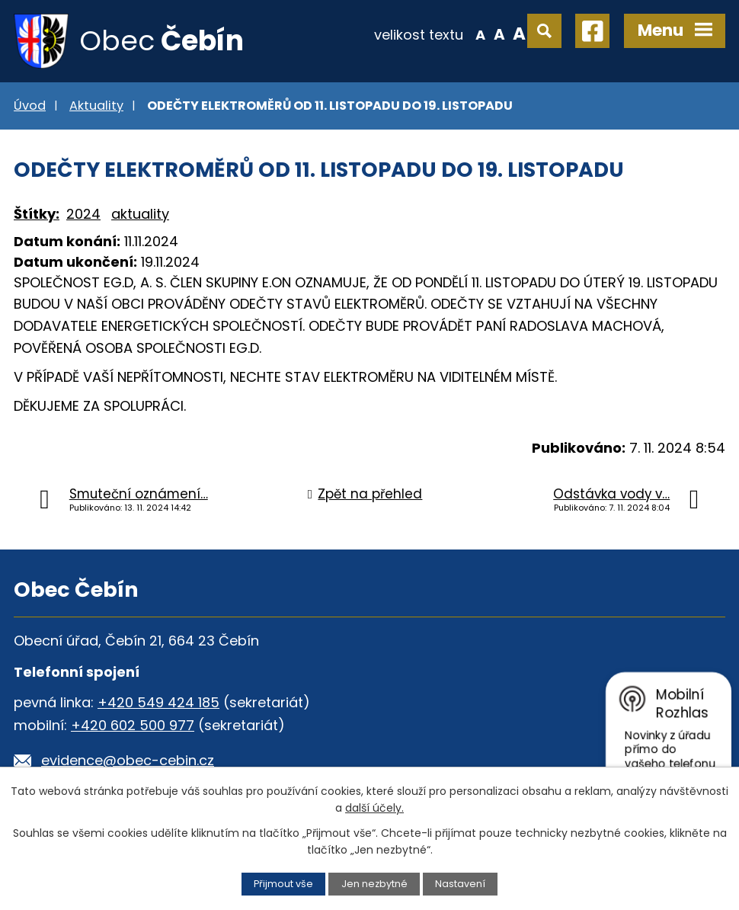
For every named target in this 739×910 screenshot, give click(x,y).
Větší (519, 33)
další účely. (374, 807)
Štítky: (36, 213)
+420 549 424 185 (158, 702)
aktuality (140, 213)
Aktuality (96, 105)
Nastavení (460, 883)
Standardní (499, 33)
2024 (83, 213)
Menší (480, 33)
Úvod (30, 105)
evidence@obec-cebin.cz (127, 760)
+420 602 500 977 (132, 725)
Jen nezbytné (374, 883)
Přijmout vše (283, 883)
